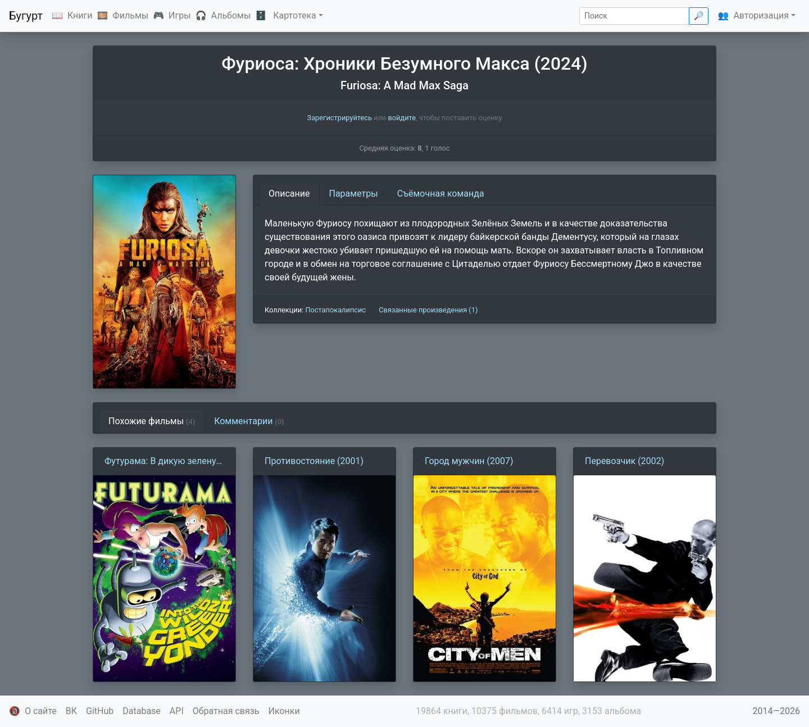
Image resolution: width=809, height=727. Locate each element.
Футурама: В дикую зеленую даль (164, 462)
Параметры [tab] (353, 193)
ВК (71, 711)
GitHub (99, 711)
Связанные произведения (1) (428, 310)
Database (141, 711)
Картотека (294, 15)
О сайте (41, 711)
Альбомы (231, 15)
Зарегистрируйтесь (339, 117)
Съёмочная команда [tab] (440, 193)
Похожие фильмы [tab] (151, 421)
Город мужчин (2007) (469, 461)
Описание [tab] (289, 193)
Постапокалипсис (335, 310)
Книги (80, 15)
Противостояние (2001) (314, 461)
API (177, 711)
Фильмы (130, 15)
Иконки (284, 711)
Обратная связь (226, 711)
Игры (180, 15)
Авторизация (761, 15)
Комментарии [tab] (249, 421)
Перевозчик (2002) (624, 461)
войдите (402, 117)
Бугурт (26, 15)
